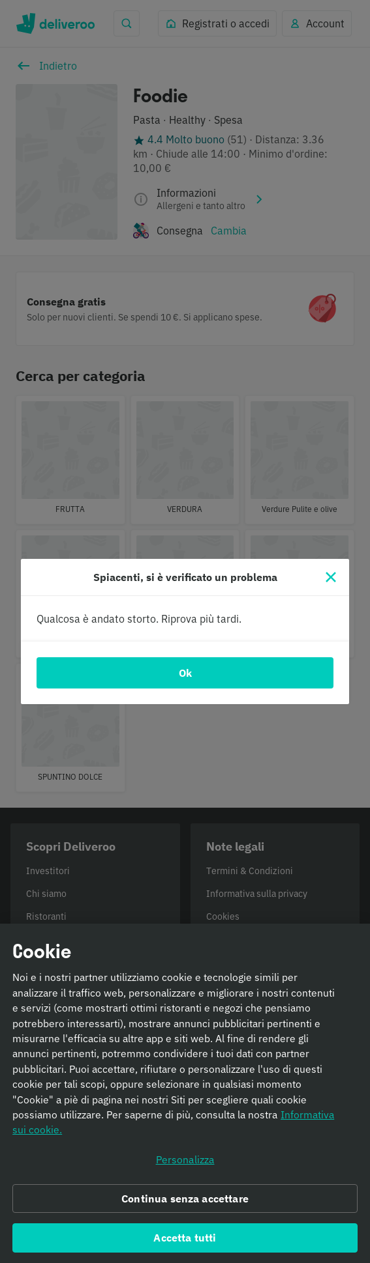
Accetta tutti (184, 1240)
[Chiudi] (331, 577)
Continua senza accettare (185, 1200)
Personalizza (185, 1161)
